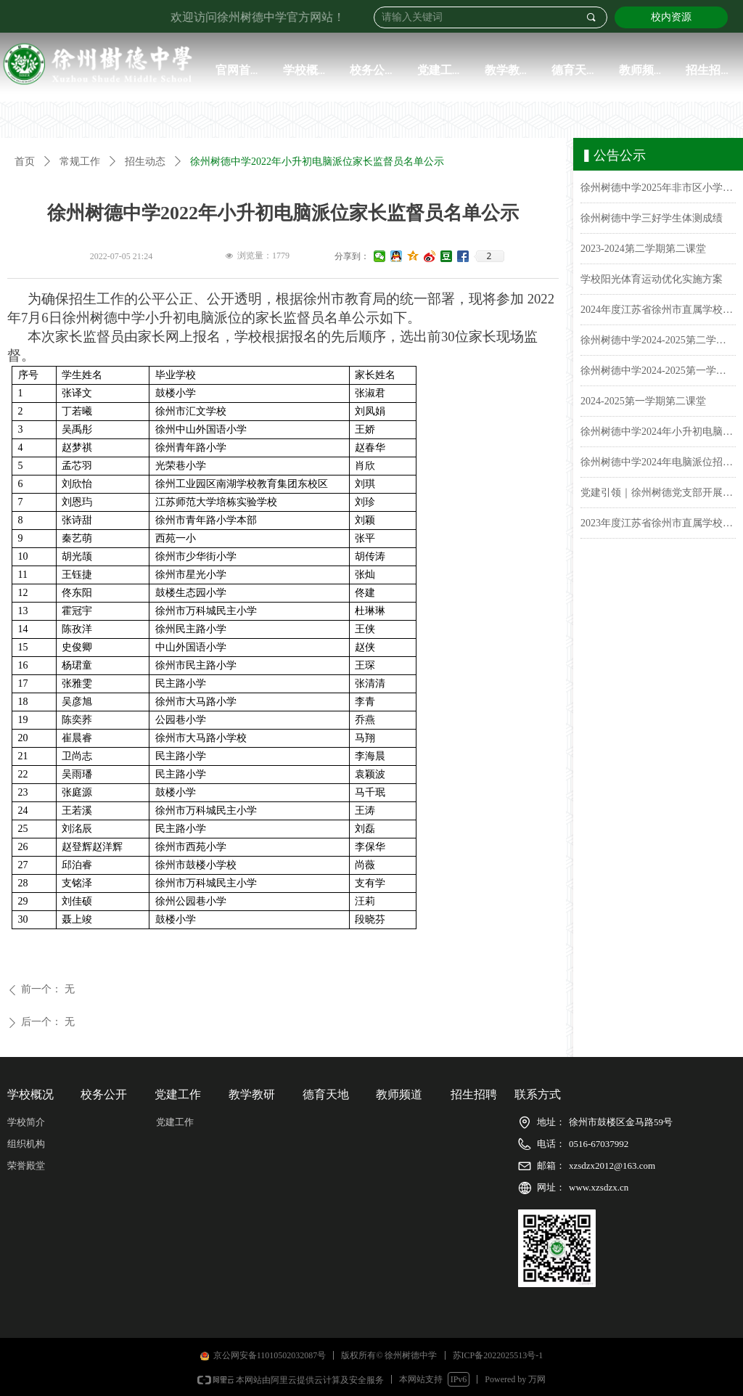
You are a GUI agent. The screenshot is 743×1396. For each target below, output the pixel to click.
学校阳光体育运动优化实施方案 (651, 282)
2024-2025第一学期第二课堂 (643, 404)
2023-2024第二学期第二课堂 (643, 251)
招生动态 (145, 161)
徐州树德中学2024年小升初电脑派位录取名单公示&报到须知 (658, 434)
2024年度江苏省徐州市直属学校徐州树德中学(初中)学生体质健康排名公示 (658, 312)
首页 (25, 161)
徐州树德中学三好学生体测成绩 (651, 221)
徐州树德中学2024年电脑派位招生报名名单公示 (658, 465)
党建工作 (175, 1122)
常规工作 (79, 161)
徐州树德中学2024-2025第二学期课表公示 (658, 343)
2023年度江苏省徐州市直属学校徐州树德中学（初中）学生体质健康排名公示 (658, 526)
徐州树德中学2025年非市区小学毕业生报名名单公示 (658, 190)
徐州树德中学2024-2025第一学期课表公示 (658, 373)
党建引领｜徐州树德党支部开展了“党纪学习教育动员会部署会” (658, 495)
